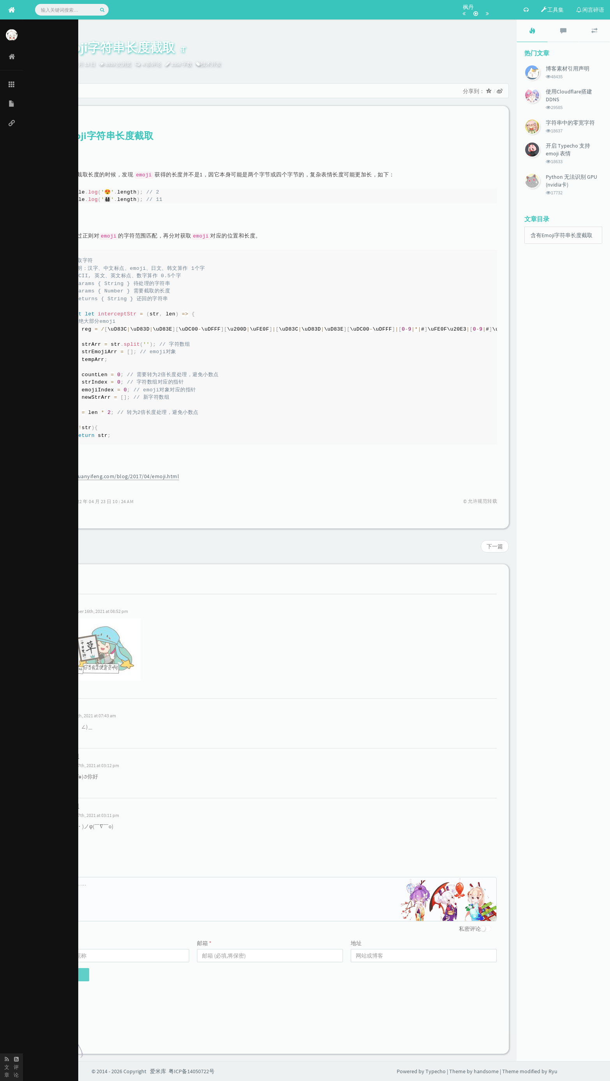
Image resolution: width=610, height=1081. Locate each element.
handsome (486, 1071)
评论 (50, 871)
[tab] (532, 30)
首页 (46, 90)
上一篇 (45, 546)
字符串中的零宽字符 (570, 122)
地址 (356, 943)
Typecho (435, 1071)
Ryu (41, 64)
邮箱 (204, 943)
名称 (50, 943)
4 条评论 (151, 64)
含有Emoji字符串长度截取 (561, 235)
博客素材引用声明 (567, 68)
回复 (69, 689)
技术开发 (211, 64)
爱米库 (158, 1071)
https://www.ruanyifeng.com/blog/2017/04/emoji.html (111, 476)
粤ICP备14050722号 (191, 1071)
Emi (67, 602)
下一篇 (495, 546)
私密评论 (470, 928)
